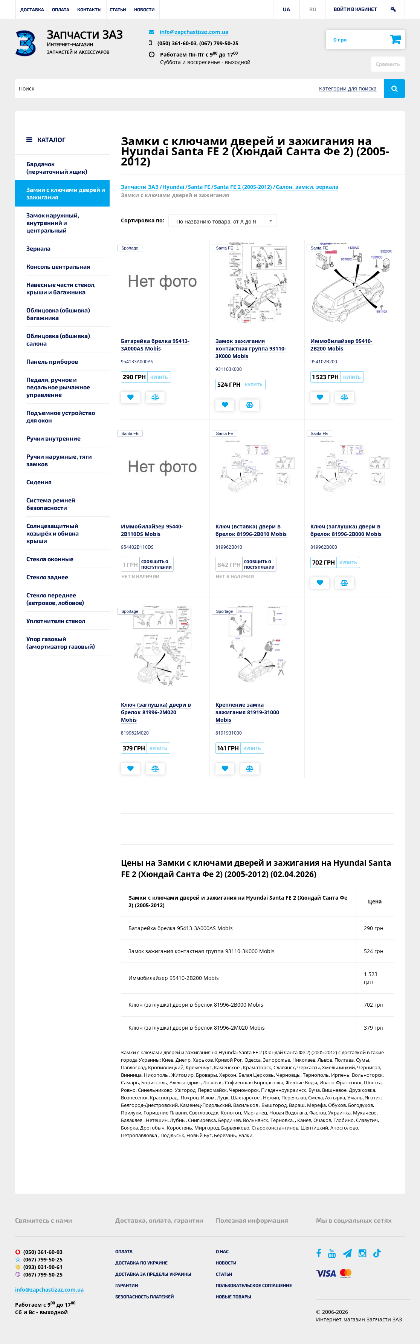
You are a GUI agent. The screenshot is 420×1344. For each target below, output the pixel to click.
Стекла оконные (49, 558)
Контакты (89, 9)
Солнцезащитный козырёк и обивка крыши (52, 533)
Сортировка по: (142, 220)
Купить (159, 377)
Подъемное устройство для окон (60, 416)
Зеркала (38, 248)
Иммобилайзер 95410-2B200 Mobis (341, 344)
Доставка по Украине (141, 1262)
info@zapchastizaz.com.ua (194, 31)
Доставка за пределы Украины (153, 1274)
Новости (144, 9)
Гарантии (126, 1285)
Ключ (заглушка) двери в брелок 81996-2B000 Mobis (346, 530)
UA (286, 9)
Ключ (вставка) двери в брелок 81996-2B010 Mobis (251, 530)
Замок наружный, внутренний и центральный (52, 222)
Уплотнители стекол (55, 620)
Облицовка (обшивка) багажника (58, 313)
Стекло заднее (47, 576)
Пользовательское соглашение (254, 1285)
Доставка (32, 9)
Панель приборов (52, 361)
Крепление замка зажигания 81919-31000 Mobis (247, 712)
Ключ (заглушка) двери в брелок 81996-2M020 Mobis (156, 712)
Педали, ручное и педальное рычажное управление (58, 387)
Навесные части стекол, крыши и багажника (61, 288)
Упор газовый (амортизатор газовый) (60, 642)
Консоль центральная (58, 266)
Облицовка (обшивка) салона (58, 339)
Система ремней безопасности (50, 503)
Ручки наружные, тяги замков (59, 460)
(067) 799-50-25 (218, 43)
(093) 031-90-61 (43, 1267)
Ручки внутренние (53, 438)
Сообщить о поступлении (156, 564)
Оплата (60, 9)
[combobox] (222, 220)
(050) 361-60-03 (177, 43)
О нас (222, 1251)
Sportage (129, 248)
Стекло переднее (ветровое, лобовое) (55, 598)
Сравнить (388, 64)
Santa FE (224, 248)
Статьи (118, 9)
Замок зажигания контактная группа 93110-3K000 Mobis (250, 348)
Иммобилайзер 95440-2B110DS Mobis (152, 530)
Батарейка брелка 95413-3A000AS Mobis (155, 344)
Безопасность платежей (144, 1296)
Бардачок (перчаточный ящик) (56, 167)
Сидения (39, 481)
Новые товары (233, 1296)
